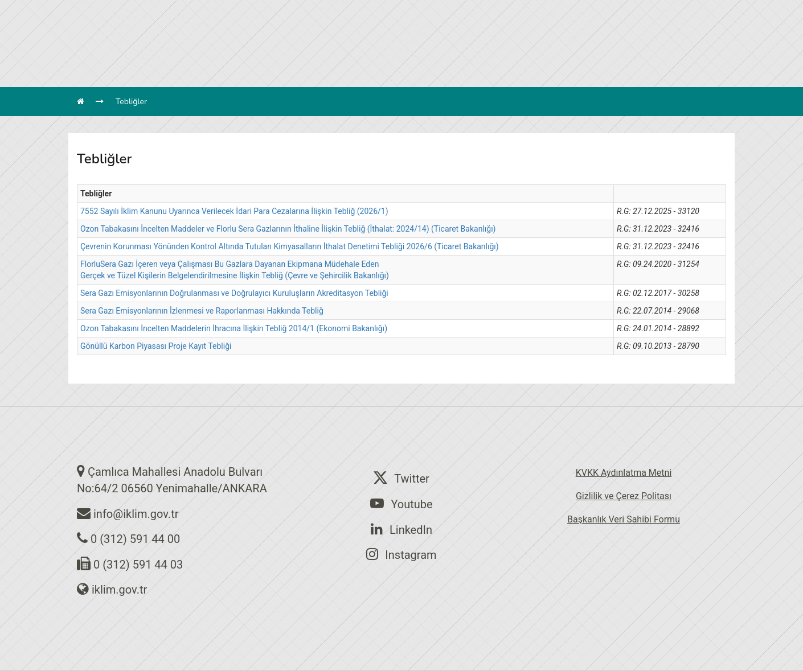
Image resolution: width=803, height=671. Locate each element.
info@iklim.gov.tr (136, 514)
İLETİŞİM (577, 54)
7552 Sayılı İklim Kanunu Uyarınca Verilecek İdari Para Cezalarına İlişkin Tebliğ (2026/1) (234, 211)
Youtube (401, 503)
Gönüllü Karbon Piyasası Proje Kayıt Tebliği (155, 346)
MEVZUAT (356, 54)
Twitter (401, 478)
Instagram (401, 554)
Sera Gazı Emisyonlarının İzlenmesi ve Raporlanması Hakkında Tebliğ (201, 310)
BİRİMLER (307, 54)
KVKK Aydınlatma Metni (624, 472)
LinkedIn (401, 529)
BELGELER (529, 54)
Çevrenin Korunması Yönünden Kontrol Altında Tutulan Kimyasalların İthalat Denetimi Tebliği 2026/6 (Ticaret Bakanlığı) (289, 246)
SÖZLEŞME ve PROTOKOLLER (442, 54)
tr (595, 11)
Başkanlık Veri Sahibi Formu (623, 519)
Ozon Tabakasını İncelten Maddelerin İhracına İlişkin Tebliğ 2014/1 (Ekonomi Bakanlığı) (233, 328)
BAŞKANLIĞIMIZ (247, 54)
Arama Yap (558, 11)
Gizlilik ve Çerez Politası (623, 496)
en (620, 11)
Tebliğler (131, 101)
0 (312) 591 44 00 (135, 539)
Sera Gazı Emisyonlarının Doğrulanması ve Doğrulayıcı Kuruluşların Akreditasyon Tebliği (234, 293)
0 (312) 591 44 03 (138, 564)
